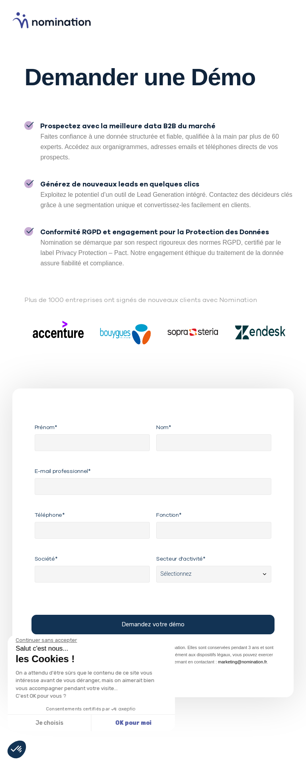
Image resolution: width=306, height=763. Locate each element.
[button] (16, 749)
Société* (46, 558)
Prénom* (46, 427)
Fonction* (168, 515)
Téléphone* (50, 515)
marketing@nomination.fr (242, 661)
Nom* (163, 427)
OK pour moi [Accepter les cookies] (65, 723)
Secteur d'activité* (181, 558)
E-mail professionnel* (63, 471)
